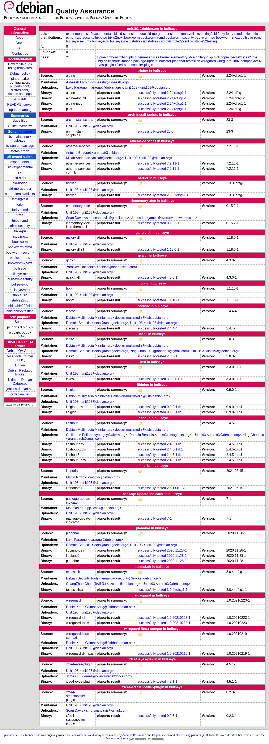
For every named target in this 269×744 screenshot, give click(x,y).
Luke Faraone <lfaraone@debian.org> (94, 87)
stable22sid (20, 300)
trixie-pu (20, 231)
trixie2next (20, 236)
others (179, 735)
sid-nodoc (20, 183)
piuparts (9, 735)
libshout (114, 61)
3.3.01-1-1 (174, 379)
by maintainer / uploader (20, 138)
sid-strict (20, 178)
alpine (101, 57)
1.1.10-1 (173, 300)
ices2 (247, 57)
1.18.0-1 (173, 249)
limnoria (126, 61)
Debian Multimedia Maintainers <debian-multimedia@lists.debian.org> (118, 317)
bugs (29, 327)
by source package (20, 145)
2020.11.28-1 (177, 550)
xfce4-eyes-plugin (79, 664)
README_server (20, 104)
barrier (165, 57)
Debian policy (20, 73)
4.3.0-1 (172, 277)
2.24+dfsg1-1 (177, 93)
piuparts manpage (20, 110)
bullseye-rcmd (19, 274)
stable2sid (19, 295)
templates (24, 68)
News (20, 43)
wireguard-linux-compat (234, 61)
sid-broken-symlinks (20, 194)
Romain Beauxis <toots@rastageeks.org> (97, 323)
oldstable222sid (20, 306)
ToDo (20, 336)
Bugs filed (20, 120)
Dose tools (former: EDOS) (20, 358)
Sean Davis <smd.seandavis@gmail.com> (97, 218)
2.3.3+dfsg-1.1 (177, 195)
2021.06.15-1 (177, 488)
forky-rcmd (20, 210)
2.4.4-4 (172, 328)
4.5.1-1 (172, 681)
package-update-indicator (152, 61)
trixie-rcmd (20, 220)
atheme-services (147, 57)
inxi (254, 57)
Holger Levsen (161, 735)
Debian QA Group (20, 351)
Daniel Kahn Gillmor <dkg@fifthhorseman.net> (101, 607)
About (20, 37)
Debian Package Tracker (20, 372)
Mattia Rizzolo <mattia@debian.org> (93, 477)
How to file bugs (20, 64)
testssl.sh (193, 61)
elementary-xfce (183, 57)
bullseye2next (20, 290)
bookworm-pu (20, 257)
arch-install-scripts (120, 57)
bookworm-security (20, 252)
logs (28, 94)
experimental (20, 162)
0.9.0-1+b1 (175, 407)
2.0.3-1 (172, 356)
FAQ (20, 48)
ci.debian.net (20, 394)
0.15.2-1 (173, 223)
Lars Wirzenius (80, 735)
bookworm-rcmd (20, 247)
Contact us (20, 53)
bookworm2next (20, 263)
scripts (13, 94)
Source (20, 322)
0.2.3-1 (172, 716)
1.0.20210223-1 (178, 617)
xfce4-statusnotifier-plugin (134, 65)
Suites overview (20, 126)
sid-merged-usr (20, 188)
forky (20, 204)
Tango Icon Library (117, 738)
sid (20, 172)
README (20, 99)
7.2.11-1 (173, 163)
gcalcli (214, 57)
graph (25, 151)
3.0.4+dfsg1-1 (177, 589)
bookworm (20, 242)
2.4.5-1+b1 (175, 444)
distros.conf (19, 90)
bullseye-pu (20, 284)
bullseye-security (20, 279)
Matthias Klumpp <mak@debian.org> (93, 508)
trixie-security (20, 226)
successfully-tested (152, 93)
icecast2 (236, 57)
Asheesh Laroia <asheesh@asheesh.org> (97, 82)
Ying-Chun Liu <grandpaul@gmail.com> (160, 351)
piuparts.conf (19, 86)
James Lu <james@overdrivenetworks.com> (164, 218)
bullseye (25, 131)
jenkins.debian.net (20, 389)
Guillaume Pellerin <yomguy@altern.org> (97, 435)
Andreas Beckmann (134, 735)
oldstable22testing (20, 311)
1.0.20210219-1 (178, 653)
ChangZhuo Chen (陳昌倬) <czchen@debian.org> (103, 584)
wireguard (208, 61)
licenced (30, 735)
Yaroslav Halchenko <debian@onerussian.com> (102, 267)
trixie (20, 215)
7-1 (169, 518)
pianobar (178, 61)
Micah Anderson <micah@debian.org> (94, 158)
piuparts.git (197, 735)
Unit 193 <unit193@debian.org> (148, 87)
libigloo (102, 61)
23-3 (170, 131)
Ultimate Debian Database (20, 381)
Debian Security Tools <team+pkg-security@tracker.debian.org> (113, 578)
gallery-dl (202, 57)
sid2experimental (20, 167)
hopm (225, 57)
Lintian (20, 365)
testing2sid (20, 199)
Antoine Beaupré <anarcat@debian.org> (96, 152)
